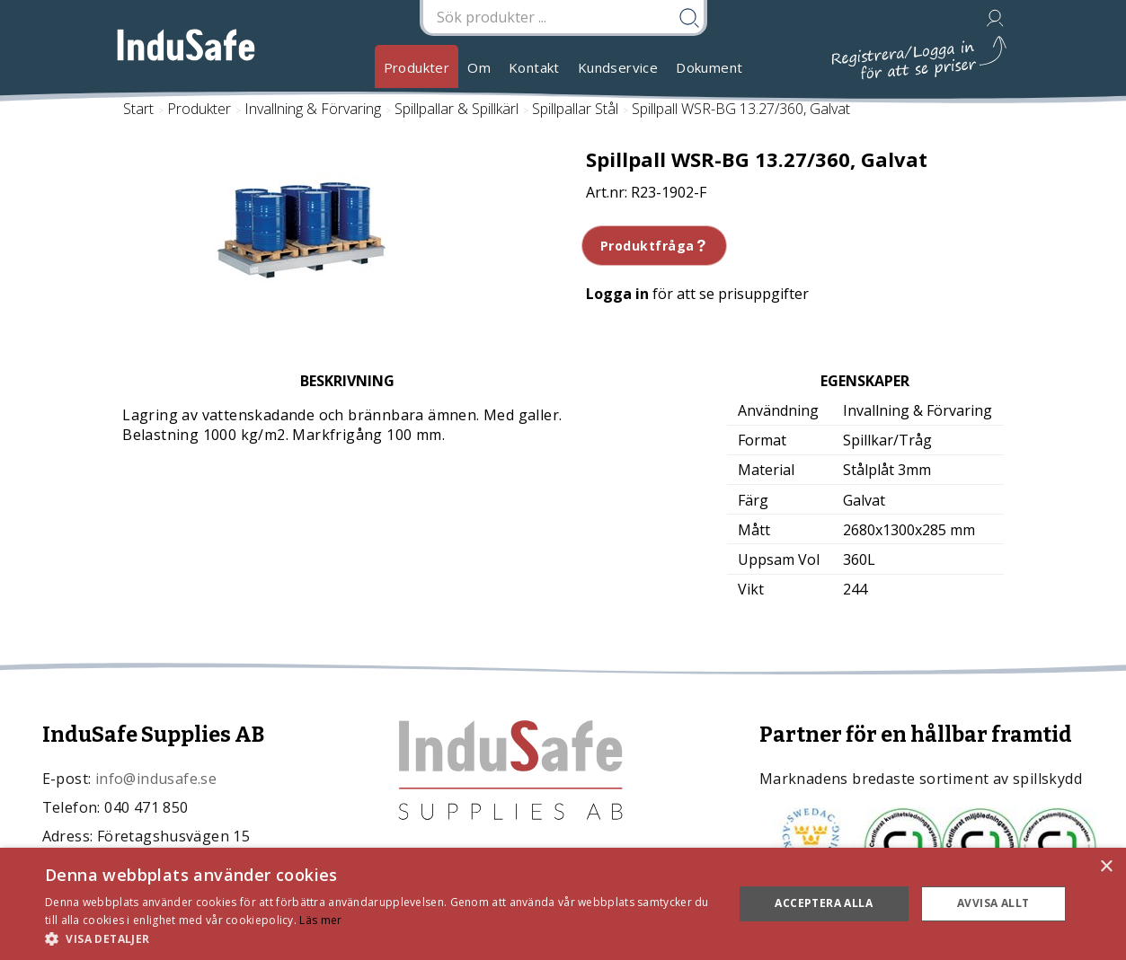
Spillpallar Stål (575, 109)
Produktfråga (654, 245)
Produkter (417, 67)
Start (138, 109)
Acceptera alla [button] (824, 903)
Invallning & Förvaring (312, 109)
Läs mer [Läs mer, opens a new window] (320, 920)
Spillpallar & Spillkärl (457, 109)
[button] (379, 938)
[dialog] (563, 904)
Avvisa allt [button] (993, 903)
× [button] (1106, 867)
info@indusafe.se (156, 778)
